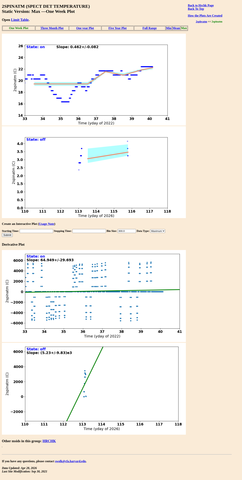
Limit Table (20, 20)
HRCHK (49, 441)
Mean (176, 28)
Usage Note (46, 224)
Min (168, 28)
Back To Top (196, 8)
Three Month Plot (52, 28)
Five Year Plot (118, 28)
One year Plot (85, 28)
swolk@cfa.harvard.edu (70, 461)
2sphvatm (201, 21)
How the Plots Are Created (205, 15)
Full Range (150, 28)
